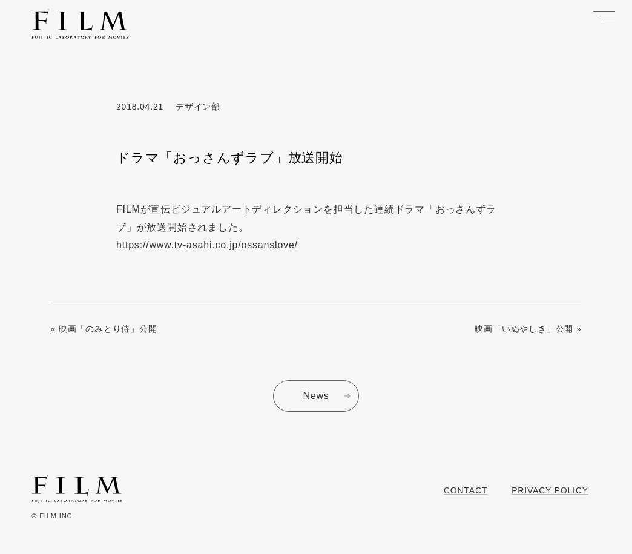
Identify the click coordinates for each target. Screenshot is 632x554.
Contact (465, 490)
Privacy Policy (550, 490)
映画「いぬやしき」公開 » (528, 329)
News (316, 396)
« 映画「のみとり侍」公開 (104, 329)
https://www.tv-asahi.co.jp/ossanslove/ (207, 245)
